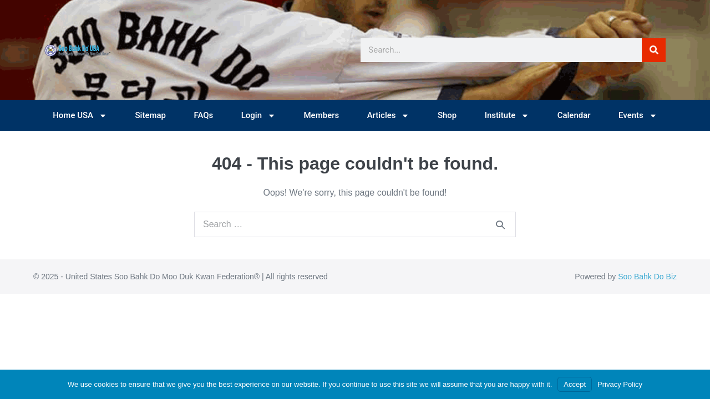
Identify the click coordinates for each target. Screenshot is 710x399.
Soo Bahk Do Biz (647, 276)
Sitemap (150, 115)
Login (258, 115)
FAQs (203, 115)
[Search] (654, 50)
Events (637, 115)
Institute (507, 115)
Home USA (80, 115)
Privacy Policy (619, 384)
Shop (447, 115)
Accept (575, 384)
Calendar (574, 115)
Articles (388, 115)
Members (321, 115)
